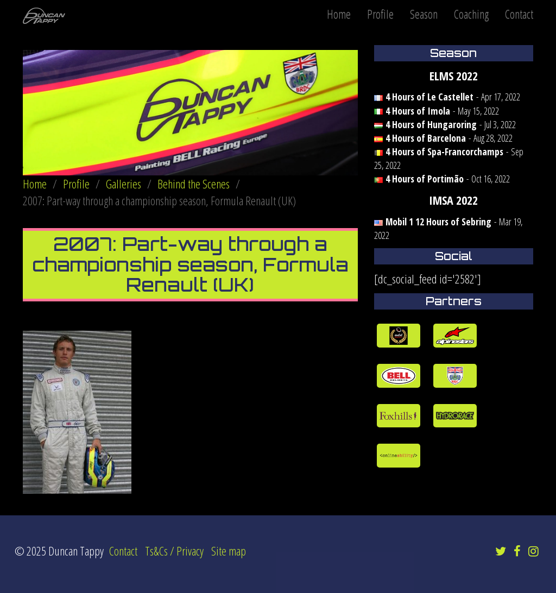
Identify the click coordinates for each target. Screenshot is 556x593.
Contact (519, 13)
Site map (228, 550)
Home (339, 13)
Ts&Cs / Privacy (174, 550)
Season (424, 13)
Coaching (471, 13)
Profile (380, 13)
